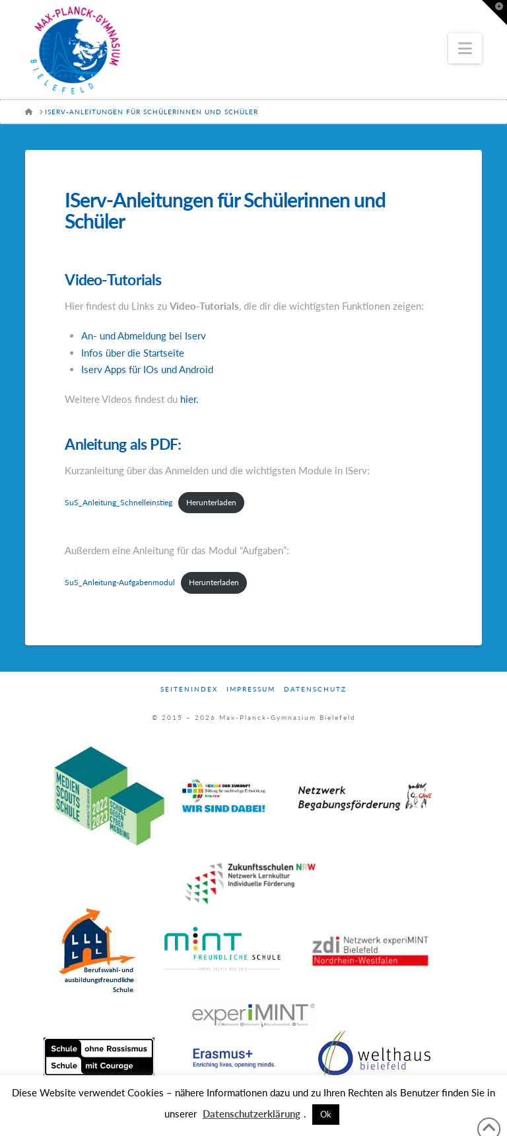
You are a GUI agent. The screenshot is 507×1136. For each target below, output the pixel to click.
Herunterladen (211, 502)
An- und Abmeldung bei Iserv (143, 335)
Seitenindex (189, 689)
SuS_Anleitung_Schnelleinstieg (118, 502)
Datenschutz (315, 689)
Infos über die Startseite (132, 353)
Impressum (250, 689)
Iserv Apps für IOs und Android (147, 369)
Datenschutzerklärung (251, 1113)
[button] (465, 48)
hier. (189, 399)
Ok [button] (325, 1114)
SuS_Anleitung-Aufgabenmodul (120, 582)
